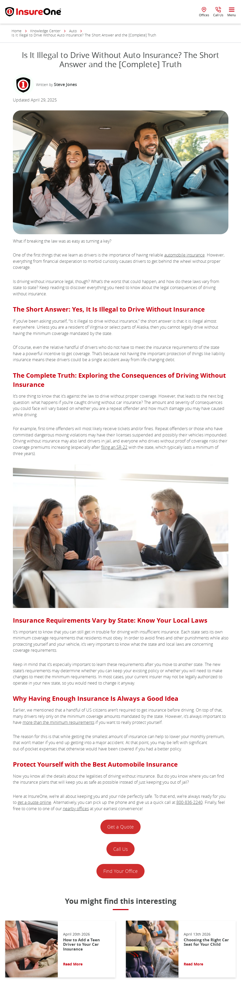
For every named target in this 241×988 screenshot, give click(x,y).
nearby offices (76, 808)
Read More (73, 964)
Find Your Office (120, 871)
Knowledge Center (45, 31)
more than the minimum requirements (58, 722)
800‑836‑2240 (189, 802)
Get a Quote (120, 827)
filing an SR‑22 (114, 447)
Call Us (120, 849)
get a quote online (34, 802)
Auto (73, 31)
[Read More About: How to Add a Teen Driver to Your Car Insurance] (31, 949)
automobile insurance (184, 255)
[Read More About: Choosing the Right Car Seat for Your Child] (152, 949)
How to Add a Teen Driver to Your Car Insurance (81, 944)
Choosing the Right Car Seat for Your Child (206, 942)
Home (17, 31)
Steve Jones (65, 84)
